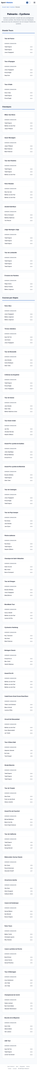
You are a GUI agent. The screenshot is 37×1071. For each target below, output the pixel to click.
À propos (15, 1068)
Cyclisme (12, 7)
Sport (7, 3)
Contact (9, 1068)
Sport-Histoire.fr (11, 1066)
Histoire (28, 1066)
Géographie (22, 1066)
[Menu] (34, 2)
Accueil (4, 7)
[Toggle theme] (28, 2)
